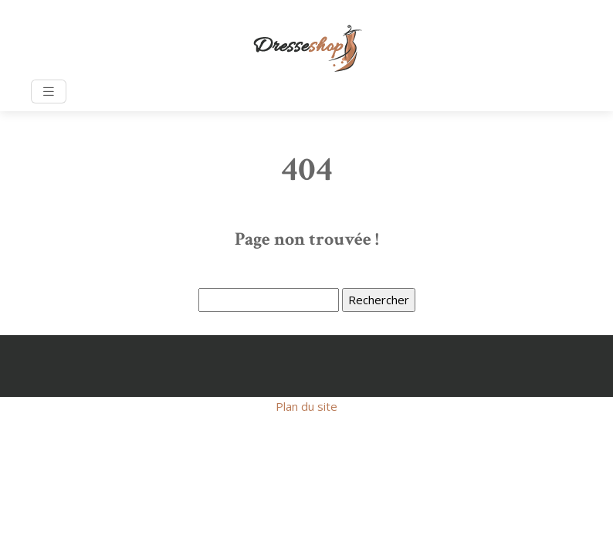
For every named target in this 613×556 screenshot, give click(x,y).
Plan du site (306, 406)
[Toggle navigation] (48, 91)
